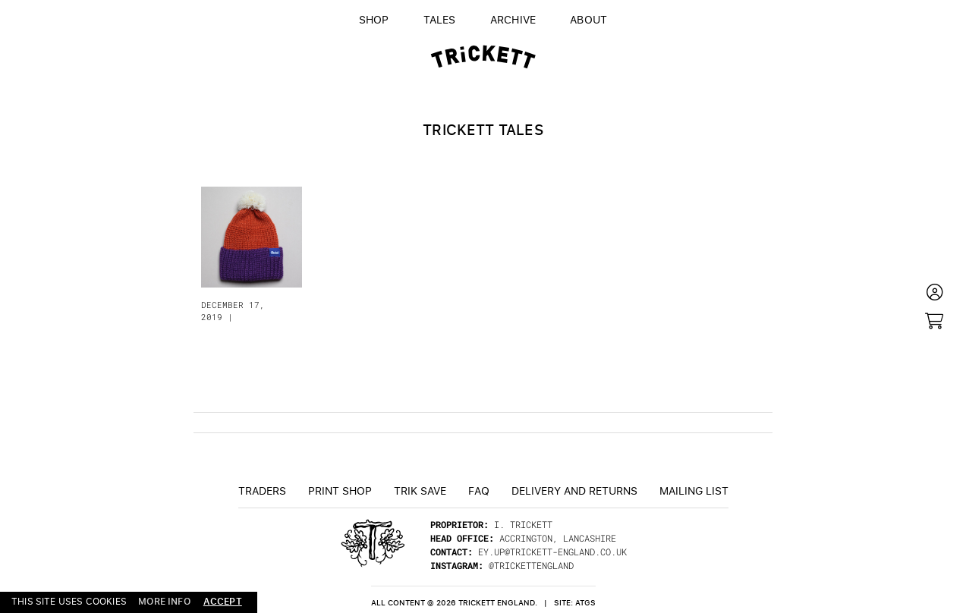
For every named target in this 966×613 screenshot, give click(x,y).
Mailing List (693, 490)
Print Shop (340, 490)
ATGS (585, 603)
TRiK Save (420, 490)
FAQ (478, 490)
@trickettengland (531, 565)
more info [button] (164, 601)
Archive (513, 19)
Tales (439, 19)
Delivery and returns (574, 490)
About (588, 19)
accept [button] (222, 601)
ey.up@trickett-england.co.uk (552, 551)
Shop (374, 19)
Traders (262, 490)
